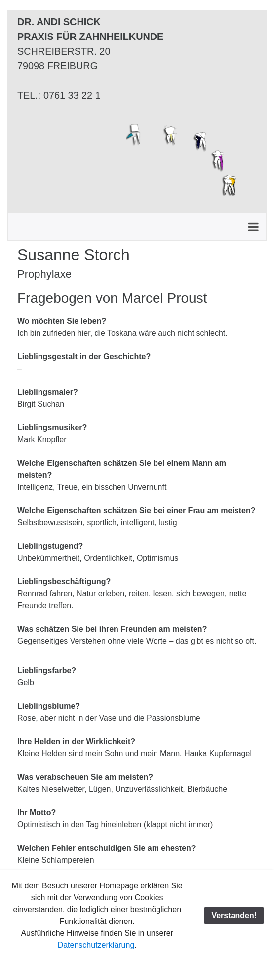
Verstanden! (234, 915)
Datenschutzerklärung (96, 945)
